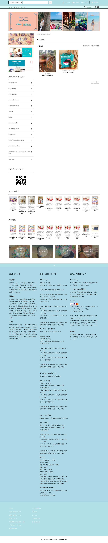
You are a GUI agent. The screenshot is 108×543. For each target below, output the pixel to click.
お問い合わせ (88, 7)
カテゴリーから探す (19, 7)
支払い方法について (15, 511)
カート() (95, 2)
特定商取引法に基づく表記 (17, 522)
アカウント (66, 2)
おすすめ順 (86, 46)
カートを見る (36, 518)
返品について (13, 518)
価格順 (93, 46)
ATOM (15, 528)
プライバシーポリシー (15, 525)
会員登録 (75, 2)
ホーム (10, 7)
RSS (10, 528)
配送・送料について (15, 515)
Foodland (48, 34)
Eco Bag (43, 34)
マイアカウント (36, 508)
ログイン (84, 2)
